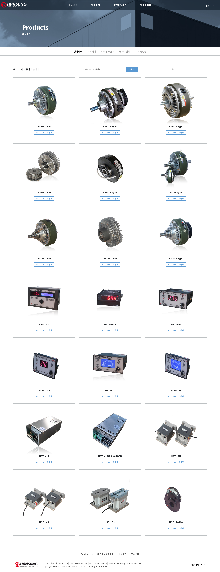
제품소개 (95, 5)
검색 (132, 69)
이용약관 (122, 554)
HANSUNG (13, 4)
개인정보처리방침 (105, 554)
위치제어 (91, 51)
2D (37, 132)
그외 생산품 (140, 51)
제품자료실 (145, 5)
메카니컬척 (124, 51)
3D (42, 132)
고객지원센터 (120, 5)
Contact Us (87, 554)
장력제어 (78, 51)
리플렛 (49, 132)
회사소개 (73, 5)
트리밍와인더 (107, 51)
